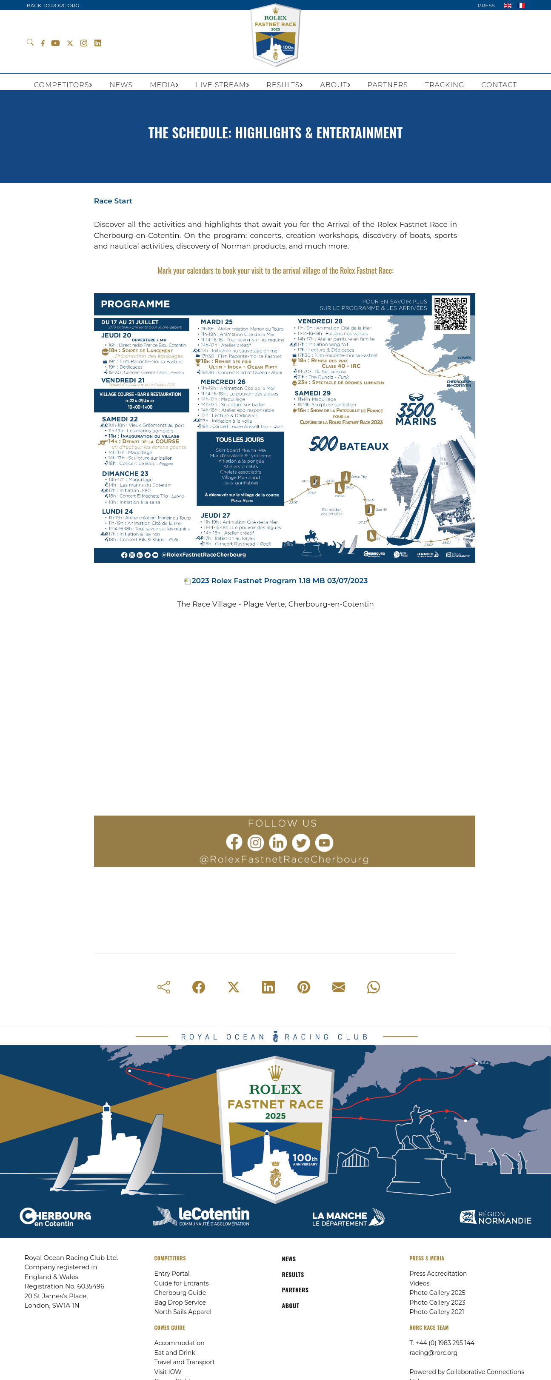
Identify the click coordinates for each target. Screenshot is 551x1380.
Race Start (113, 201)
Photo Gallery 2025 (437, 1293)
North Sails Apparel (183, 1312)
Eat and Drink (174, 1353)
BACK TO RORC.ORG (53, 5)
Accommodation (179, 1343)
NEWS (289, 1258)
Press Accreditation (438, 1273)
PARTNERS (295, 1289)
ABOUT (291, 1305)
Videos (420, 1283)
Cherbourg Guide (180, 1293)
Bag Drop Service (180, 1302)
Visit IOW (168, 1372)
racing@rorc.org (434, 1353)
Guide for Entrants (181, 1283)
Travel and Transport (184, 1362)
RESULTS (293, 1274)
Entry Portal (172, 1273)
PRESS (486, 5)
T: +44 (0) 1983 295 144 (442, 1343)
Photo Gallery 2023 (437, 1302)
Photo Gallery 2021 (437, 1312)
